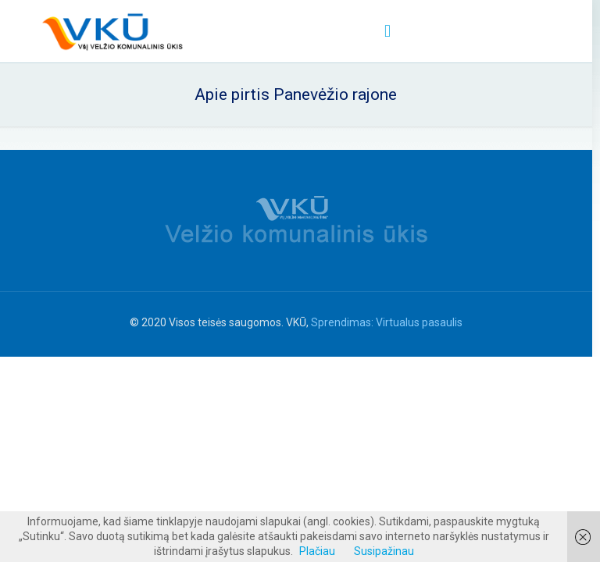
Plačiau (317, 551)
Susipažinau (384, 551)
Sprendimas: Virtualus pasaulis (386, 322)
